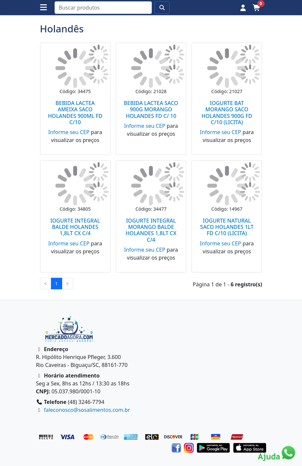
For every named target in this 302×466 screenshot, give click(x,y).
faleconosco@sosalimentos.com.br (87, 409)
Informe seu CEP (69, 132)
